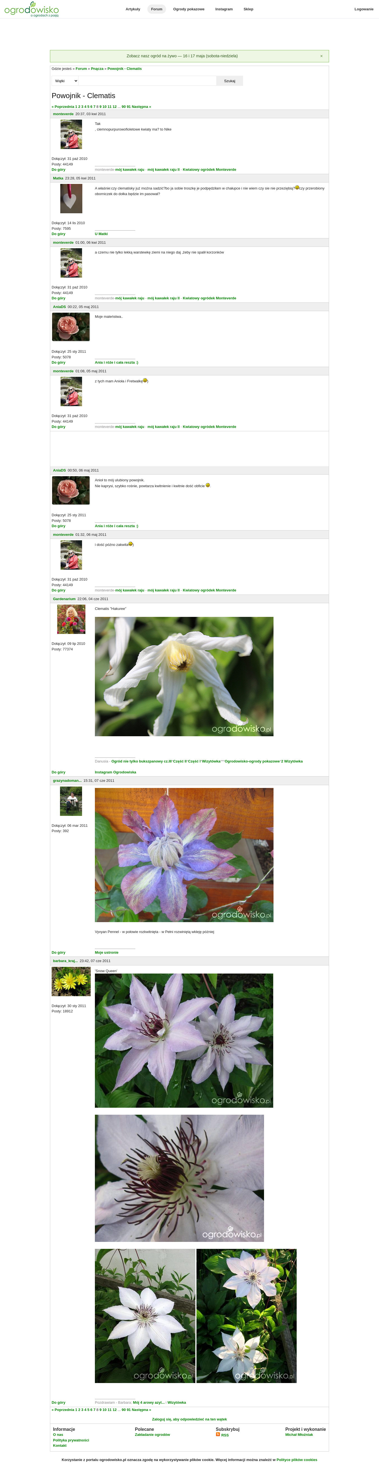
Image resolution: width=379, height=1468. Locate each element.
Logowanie (364, 9)
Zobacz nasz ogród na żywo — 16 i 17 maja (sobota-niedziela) (182, 56)
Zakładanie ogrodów (152, 1435)
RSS (222, 1435)
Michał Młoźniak (299, 1435)
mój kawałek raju (129, 169)
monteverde (63, 114)
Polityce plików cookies (297, 1460)
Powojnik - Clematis (124, 69)
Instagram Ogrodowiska (115, 772)
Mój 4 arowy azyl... (149, 1402)
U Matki (101, 234)
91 (129, 107)
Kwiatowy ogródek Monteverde (209, 169)
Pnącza (97, 69)
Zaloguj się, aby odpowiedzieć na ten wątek (189, 1419)
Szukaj (229, 81)
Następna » (141, 107)
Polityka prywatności (71, 1440)
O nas (58, 1435)
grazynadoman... (67, 780)
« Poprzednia (63, 107)
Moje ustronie (107, 952)
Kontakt (59, 1445)
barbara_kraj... (65, 961)
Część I (194, 761)
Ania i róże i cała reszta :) (116, 362)
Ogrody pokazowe (189, 9)
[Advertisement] (189, 34)
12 (114, 107)
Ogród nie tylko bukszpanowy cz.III (141, 761)
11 (109, 107)
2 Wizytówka (292, 761)
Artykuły (133, 9)
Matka (58, 178)
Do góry (58, 169)
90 (124, 107)
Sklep (248, 9)
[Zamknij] (321, 56)
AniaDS (59, 307)
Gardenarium (64, 599)
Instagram (224, 9)
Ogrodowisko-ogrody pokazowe (252, 761)
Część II (179, 761)
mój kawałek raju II (164, 169)
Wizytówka (211, 761)
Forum (156, 9)
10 (104, 107)
